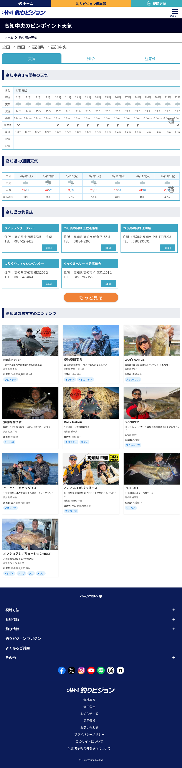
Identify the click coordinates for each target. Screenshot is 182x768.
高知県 (38, 47)
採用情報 (89, 720)
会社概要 (89, 700)
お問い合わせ (89, 727)
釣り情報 (12, 628)
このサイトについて (89, 741)
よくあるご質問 (17, 648)
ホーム (25, 3)
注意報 (150, 58)
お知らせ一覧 (89, 713)
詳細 (49, 248)
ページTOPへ (91, 596)
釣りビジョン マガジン (23, 638)
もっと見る (91, 297)
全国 (6, 47)
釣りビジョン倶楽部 (91, 3)
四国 (21, 47)
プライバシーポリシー (89, 734)
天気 (31, 58)
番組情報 (12, 619)
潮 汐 (91, 58)
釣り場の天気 (28, 37)
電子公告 (89, 707)
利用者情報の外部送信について (89, 748)
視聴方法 (156, 3)
